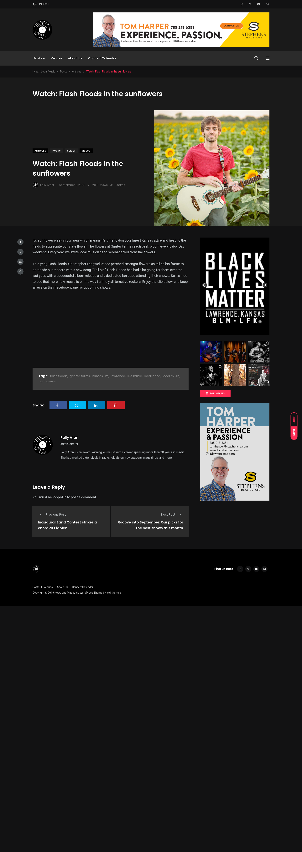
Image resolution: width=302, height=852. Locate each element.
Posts (38, 58)
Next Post (172, 514)
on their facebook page (60, 287)
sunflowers (47, 381)
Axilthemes (114, 592)
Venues (56, 58)
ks (106, 376)
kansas (97, 376)
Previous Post (52, 514)
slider (71, 151)
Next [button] (265, 285)
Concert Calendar (102, 58)
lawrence (118, 376)
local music (171, 376)
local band (152, 376)
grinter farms (80, 376)
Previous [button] (205, 285)
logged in (59, 497)
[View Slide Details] (234, 286)
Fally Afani (69, 437)
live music (134, 376)
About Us (75, 58)
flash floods (58, 376)
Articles (40, 151)
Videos (86, 151)
